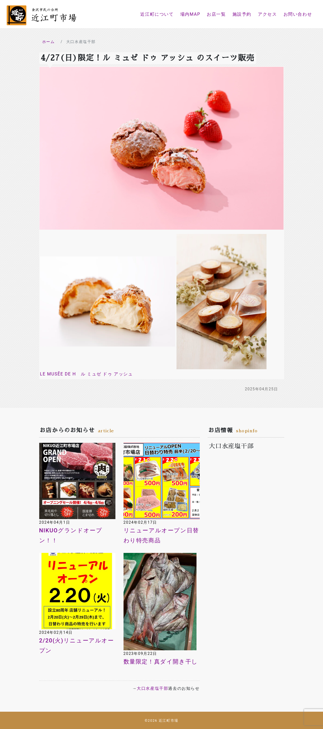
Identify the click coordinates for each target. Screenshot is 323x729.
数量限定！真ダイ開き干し (161, 661)
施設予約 (241, 14)
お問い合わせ (298, 14)
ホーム (48, 41)
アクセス (267, 14)
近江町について (157, 14)
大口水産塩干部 (152, 688)
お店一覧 (216, 14)
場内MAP (190, 14)
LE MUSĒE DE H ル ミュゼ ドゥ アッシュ (86, 374)
